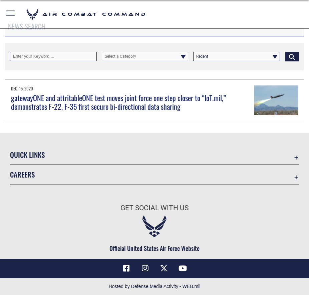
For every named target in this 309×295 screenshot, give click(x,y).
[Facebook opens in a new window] (126, 268)
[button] (11, 14)
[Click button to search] (292, 56)
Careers (22, 174)
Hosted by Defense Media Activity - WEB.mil (155, 286)
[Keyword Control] (53, 56)
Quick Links (27, 155)
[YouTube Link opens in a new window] (183, 268)
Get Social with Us (154, 208)
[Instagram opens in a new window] (145, 268)
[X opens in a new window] (164, 268)
